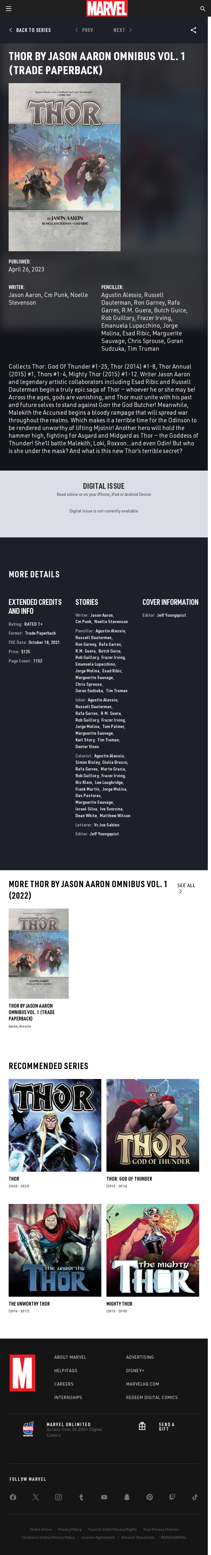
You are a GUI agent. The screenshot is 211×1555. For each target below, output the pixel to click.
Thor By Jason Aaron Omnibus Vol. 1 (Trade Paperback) (32, 1012)
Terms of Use (40, 1529)
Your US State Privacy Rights (112, 1529)
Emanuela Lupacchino (130, 325)
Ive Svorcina (111, 808)
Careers (64, 1384)
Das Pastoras (88, 795)
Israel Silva (86, 808)
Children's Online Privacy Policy (48, 1537)
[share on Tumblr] (81, 1498)
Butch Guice (170, 310)
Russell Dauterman (93, 637)
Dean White (86, 815)
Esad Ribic (136, 333)
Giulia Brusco (114, 762)
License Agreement (98, 1537)
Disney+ (135, 1370)
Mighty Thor (119, 1304)
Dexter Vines (87, 746)
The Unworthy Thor (29, 1304)
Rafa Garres (110, 644)
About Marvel (70, 1357)
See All (186, 888)
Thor (14, 1179)
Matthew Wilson (115, 815)
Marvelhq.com (142, 1384)
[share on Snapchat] (127, 1498)
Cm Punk (55, 294)
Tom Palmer (113, 726)
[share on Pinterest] (149, 1498)
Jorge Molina (87, 670)
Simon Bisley (87, 762)
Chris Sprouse (146, 340)
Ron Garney (149, 302)
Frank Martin (87, 789)
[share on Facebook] (13, 1499)
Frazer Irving (154, 317)
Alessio (25, 1026)
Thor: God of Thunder (129, 1179)
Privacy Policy (70, 1529)
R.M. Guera (136, 310)
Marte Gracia (113, 768)
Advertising (140, 1357)
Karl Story (84, 739)
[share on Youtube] (104, 1498)
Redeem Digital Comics (152, 1397)
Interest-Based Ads (138, 1537)
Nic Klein (83, 782)
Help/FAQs (66, 1370)
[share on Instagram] (58, 1498)
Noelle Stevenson (111, 621)
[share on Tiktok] (195, 1498)
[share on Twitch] (172, 1498)
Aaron (13, 1026)
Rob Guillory (117, 317)
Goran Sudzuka (89, 690)
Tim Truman (143, 348)
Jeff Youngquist (104, 833)
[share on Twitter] (36, 1498)
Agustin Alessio (121, 294)
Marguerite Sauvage (94, 677)
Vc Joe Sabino (106, 824)
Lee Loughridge (109, 782)
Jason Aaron (25, 294)
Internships (68, 1397)
